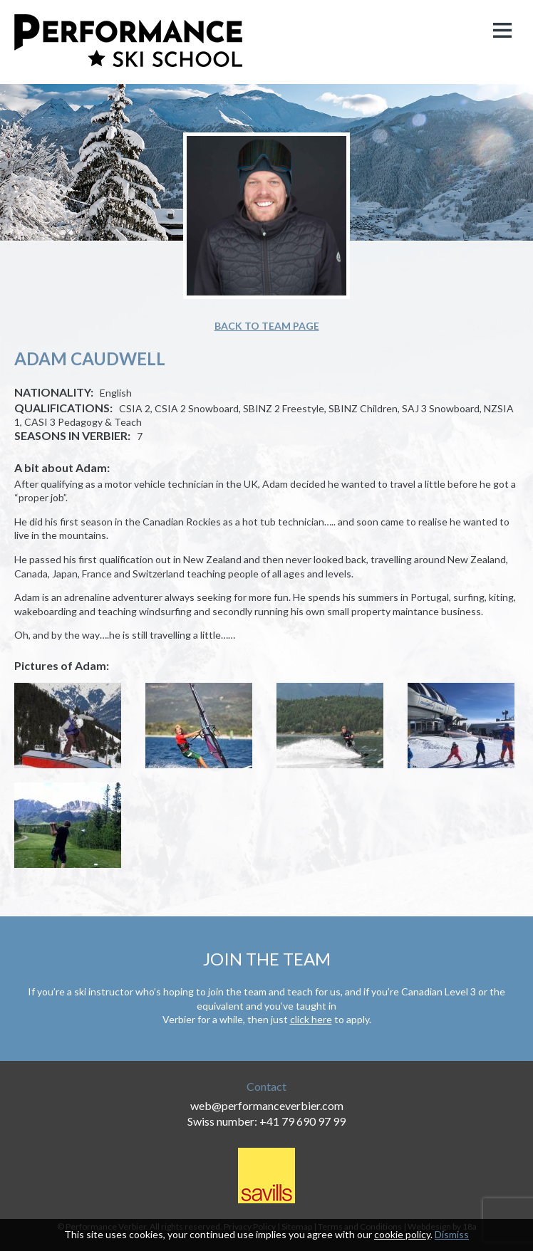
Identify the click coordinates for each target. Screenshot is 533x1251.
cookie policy (402, 1234)
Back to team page (266, 326)
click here (311, 1019)
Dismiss (452, 1234)
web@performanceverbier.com (266, 1105)
